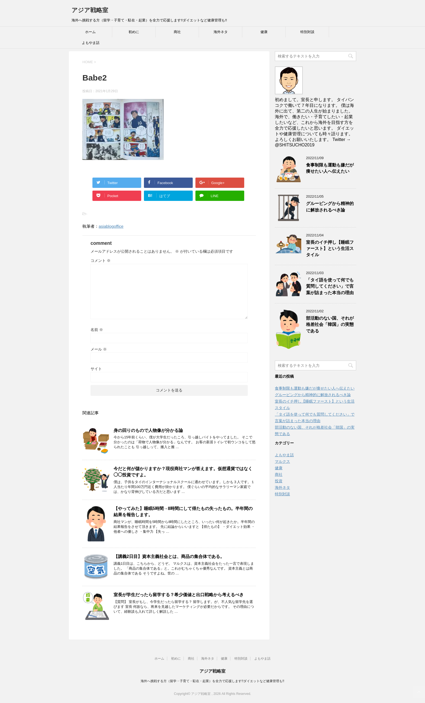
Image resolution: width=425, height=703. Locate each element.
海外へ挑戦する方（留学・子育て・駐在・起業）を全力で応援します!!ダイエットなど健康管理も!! (212, 681)
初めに (133, 32)
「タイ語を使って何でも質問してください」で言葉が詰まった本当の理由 (330, 286)
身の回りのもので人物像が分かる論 (148, 430)
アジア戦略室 (90, 10)
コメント (101, 260)
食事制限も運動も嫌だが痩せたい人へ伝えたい (330, 168)
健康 (264, 32)
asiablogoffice (111, 226)
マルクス (282, 461)
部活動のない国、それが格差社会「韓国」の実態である (330, 324)
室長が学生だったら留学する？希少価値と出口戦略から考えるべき (179, 594)
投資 (278, 481)
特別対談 (307, 32)
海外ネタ (221, 32)
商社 (177, 32)
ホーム (90, 32)
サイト (96, 369)
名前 (97, 330)
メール (99, 349)
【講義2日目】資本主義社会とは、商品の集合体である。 (169, 556)
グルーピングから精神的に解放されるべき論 (330, 206)
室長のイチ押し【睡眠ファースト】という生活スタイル (330, 248)
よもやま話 (90, 43)
